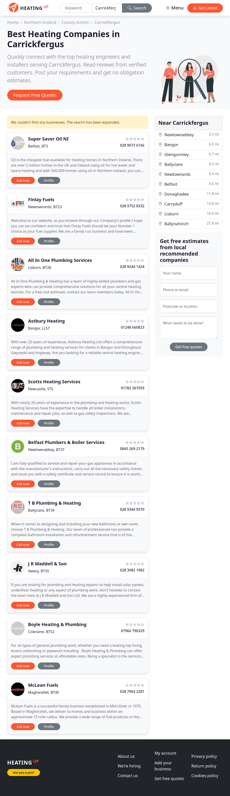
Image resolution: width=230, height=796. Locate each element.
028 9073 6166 (132, 145)
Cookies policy (204, 775)
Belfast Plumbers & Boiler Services (66, 442)
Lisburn (188, 213)
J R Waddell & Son (47, 564)
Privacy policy (204, 756)
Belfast (188, 184)
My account (165, 753)
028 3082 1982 (132, 570)
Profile (49, 180)
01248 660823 (132, 327)
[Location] (107, 8)
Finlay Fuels (41, 199)
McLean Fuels (43, 685)
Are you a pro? (23, 772)
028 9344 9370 (132, 509)
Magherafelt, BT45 (43, 692)
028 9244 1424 (132, 266)
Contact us (128, 775)
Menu (175, 8)
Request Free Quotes (35, 95)
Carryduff (188, 204)
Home (13, 22)
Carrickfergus (107, 22)
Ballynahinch (188, 223)
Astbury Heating (46, 321)
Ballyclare (188, 164)
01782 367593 (132, 388)
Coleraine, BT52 (41, 631)
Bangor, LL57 (39, 328)
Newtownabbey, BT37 (46, 449)
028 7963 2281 (132, 691)
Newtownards (188, 174)
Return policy (203, 766)
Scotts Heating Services (54, 382)
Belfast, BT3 (38, 146)
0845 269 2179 (132, 448)
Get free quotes (188, 346)
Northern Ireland (40, 22)
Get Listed (205, 8)
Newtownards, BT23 (45, 206)
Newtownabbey (188, 134)
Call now (23, 180)
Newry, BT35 (38, 571)
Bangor (188, 144)
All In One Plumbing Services (60, 260)
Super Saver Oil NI (48, 139)
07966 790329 (132, 630)
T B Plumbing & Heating (54, 503)
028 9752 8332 (132, 205)
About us (126, 756)
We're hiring (129, 766)
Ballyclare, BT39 (41, 510)
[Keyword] (76, 8)
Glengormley (188, 154)
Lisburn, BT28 (39, 267)
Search (137, 8)
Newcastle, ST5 (40, 388)
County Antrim (75, 22)
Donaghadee (188, 194)
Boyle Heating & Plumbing (57, 624)
